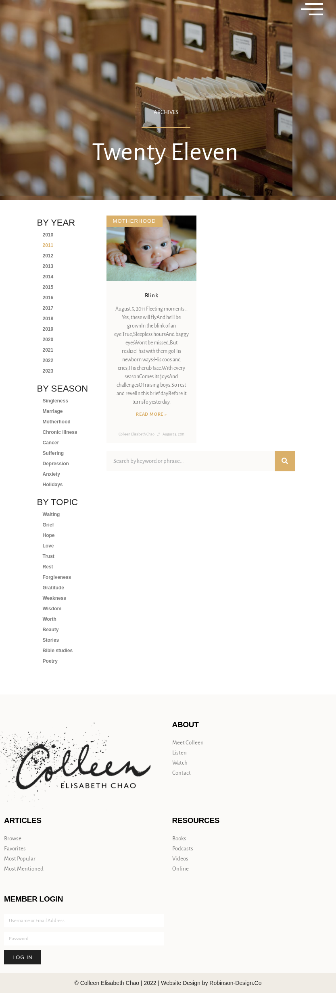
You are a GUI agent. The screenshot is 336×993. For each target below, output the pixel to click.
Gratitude (53, 588)
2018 (48, 318)
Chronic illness (60, 432)
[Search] (285, 461)
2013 (48, 266)
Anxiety (51, 474)
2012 (48, 256)
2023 (48, 371)
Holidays (53, 484)
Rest (48, 567)
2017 (48, 308)
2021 (48, 350)
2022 (48, 360)
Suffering (53, 453)
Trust (48, 556)
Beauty (51, 629)
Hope (49, 535)
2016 (48, 298)
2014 (48, 277)
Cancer (51, 443)
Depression (56, 463)
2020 (48, 339)
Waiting (51, 514)
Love (48, 546)
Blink (152, 295)
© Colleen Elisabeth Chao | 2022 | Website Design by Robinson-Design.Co (167, 983)
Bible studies (58, 650)
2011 (48, 245)
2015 (48, 287)
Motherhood (57, 422)
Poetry (50, 661)
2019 (48, 329)
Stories (51, 640)
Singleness (55, 401)
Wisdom (52, 609)
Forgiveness (57, 577)
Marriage (53, 411)
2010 (48, 235)
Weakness (54, 598)
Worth (49, 619)
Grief (48, 525)
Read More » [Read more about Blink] (151, 414)
